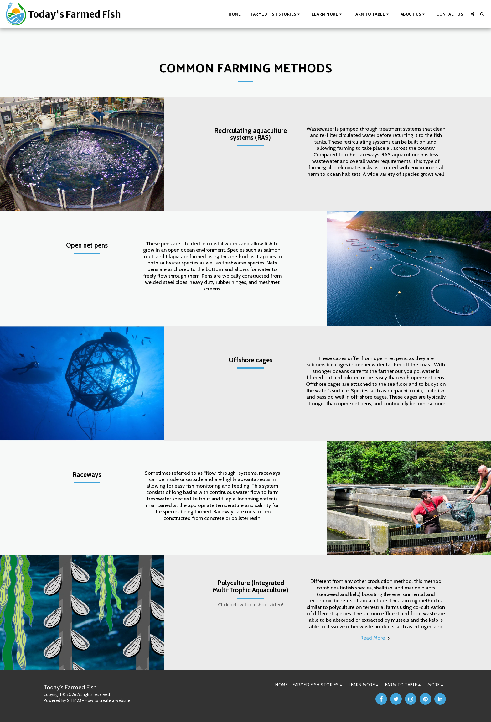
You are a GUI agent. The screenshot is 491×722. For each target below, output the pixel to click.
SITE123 (74, 700)
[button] (276, 14)
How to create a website (107, 700)
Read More (375, 638)
